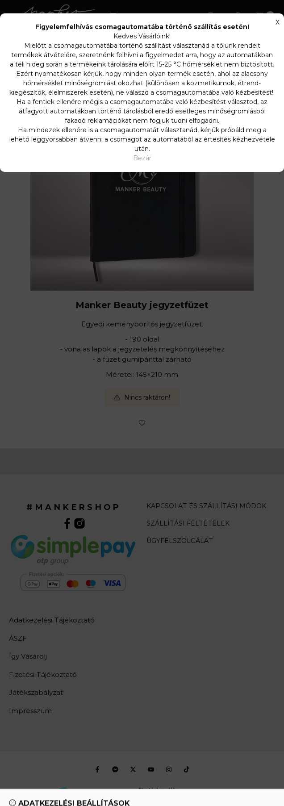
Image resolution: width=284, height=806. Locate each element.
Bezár (142, 158)
